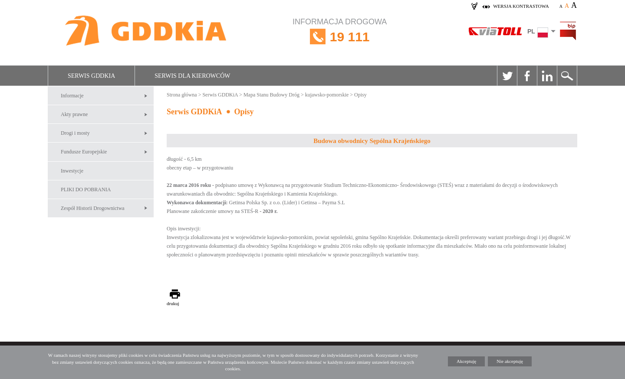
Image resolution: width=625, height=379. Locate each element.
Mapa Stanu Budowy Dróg (271, 95)
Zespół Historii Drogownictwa (93, 208)
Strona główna (182, 95)
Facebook (527, 76)
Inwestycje (72, 171)
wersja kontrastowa (521, 6)
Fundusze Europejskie (84, 152)
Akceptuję (466, 361)
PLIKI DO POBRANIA (86, 189)
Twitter (507, 76)
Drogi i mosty (75, 133)
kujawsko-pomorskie (327, 95)
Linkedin (547, 76)
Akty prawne (74, 114)
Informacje (72, 96)
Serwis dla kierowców (192, 76)
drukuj (173, 303)
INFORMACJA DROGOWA (340, 36)
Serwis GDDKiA (91, 76)
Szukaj (567, 76)
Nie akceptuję (510, 361)
